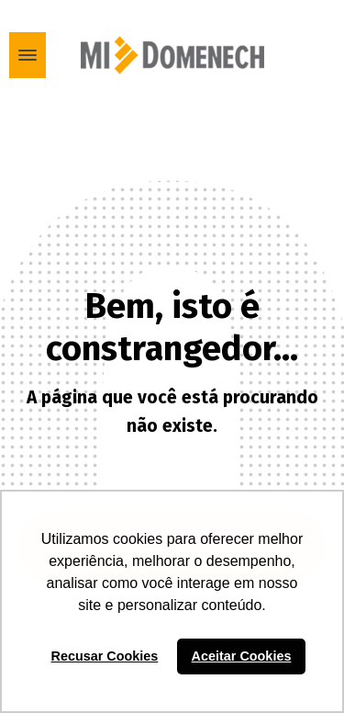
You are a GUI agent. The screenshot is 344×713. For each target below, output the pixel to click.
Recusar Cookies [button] (105, 656)
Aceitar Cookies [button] (242, 656)
